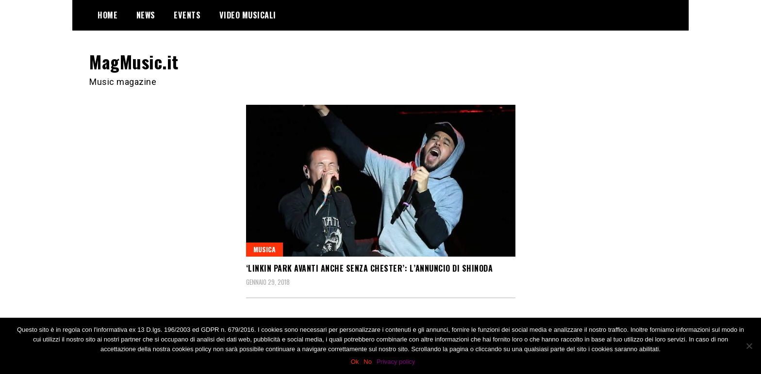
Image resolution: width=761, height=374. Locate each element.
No (368, 361)
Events (187, 15)
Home (107, 15)
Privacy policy (396, 361)
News (145, 15)
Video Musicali (247, 15)
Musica (264, 249)
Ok (355, 361)
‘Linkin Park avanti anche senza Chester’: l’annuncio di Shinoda (369, 268)
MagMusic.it (134, 61)
